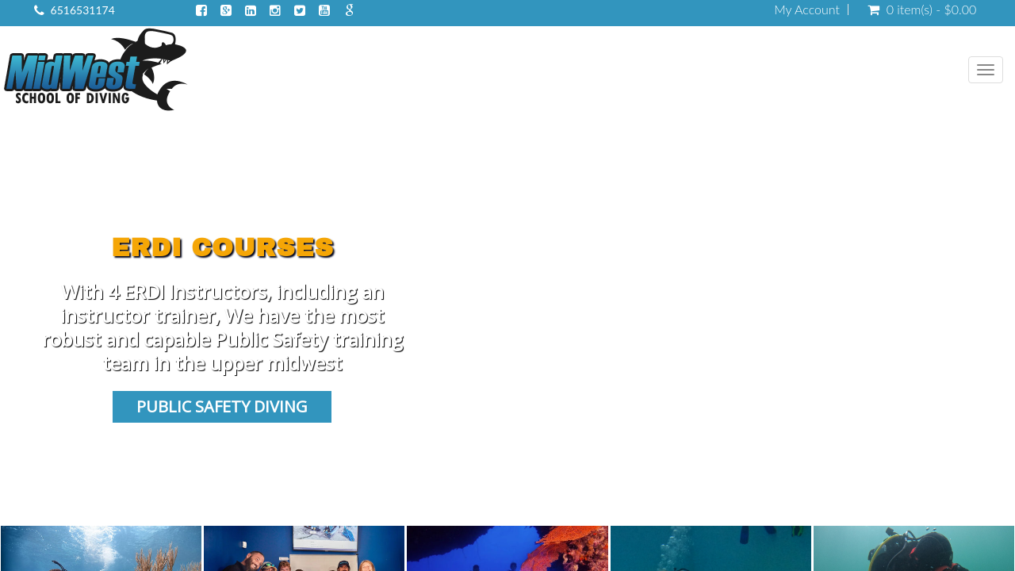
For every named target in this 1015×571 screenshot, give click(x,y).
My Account (807, 9)
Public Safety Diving (222, 406)
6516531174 (83, 10)
